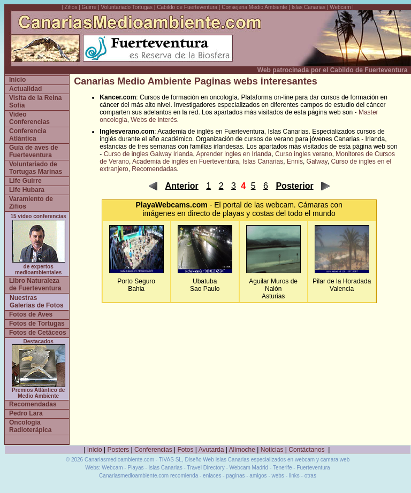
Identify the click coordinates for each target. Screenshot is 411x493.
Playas (135, 468)
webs (278, 476)
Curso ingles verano (303, 154)
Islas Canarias (308, 7)
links (294, 476)
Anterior (182, 185)
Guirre (90, 7)
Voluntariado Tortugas (127, 7)
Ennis (295, 161)
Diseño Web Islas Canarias (217, 460)
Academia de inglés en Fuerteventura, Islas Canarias (207, 161)
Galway (317, 161)
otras (310, 476)
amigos (258, 476)
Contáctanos (306, 449)
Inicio (94, 449)
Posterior (294, 185)
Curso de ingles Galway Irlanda (148, 154)
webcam (280, 205)
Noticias (272, 449)
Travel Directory (205, 468)
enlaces (212, 476)
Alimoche (242, 449)
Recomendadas (154, 169)
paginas (235, 476)
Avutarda (211, 449)
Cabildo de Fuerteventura (187, 7)
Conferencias (153, 449)
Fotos (186, 449)
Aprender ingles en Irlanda (233, 154)
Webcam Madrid (249, 468)
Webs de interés (154, 120)
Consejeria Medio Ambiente (254, 7)
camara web (335, 460)
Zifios (71, 7)
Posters (119, 449)
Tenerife (282, 468)
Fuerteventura (313, 468)
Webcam (340, 7)
